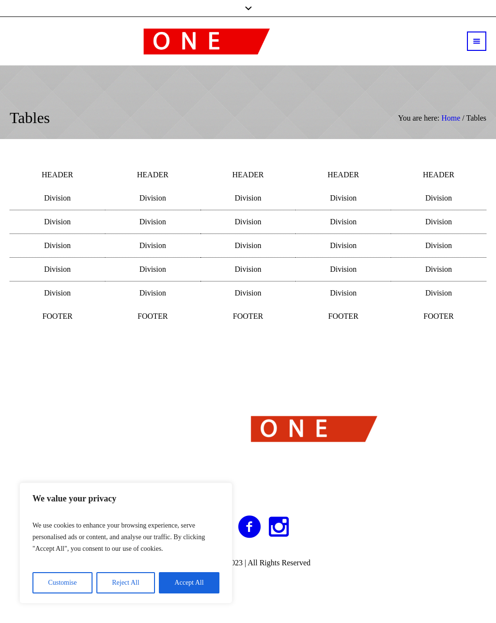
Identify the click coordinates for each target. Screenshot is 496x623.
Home (450, 118)
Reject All (125, 582)
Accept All (188, 582)
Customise (62, 582)
